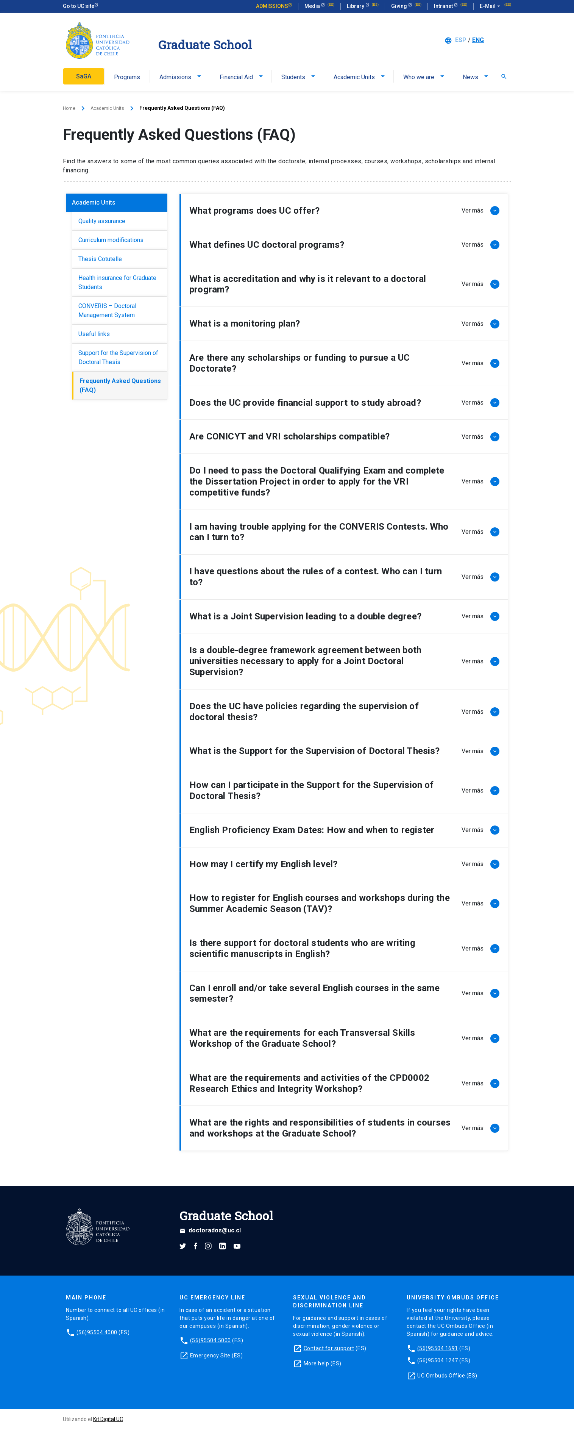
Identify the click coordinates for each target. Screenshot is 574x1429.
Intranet (444, 6)
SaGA (83, 76)
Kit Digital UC (108, 1419)
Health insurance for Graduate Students (117, 282)
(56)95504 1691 (437, 1348)
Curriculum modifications (111, 239)
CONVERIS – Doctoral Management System (107, 310)
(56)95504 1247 (437, 1360)
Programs (127, 77)
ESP (460, 40)
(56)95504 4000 (96, 1332)
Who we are (418, 77)
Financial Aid (236, 77)
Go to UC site (78, 6)
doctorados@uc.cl (210, 1230)
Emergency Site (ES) (216, 1355)
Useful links (94, 333)
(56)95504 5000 (210, 1340)
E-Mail (491, 6)
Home (70, 108)
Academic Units (354, 77)
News (470, 77)
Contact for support (329, 1348)
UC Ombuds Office (441, 1375)
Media (312, 6)
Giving (399, 6)
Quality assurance (101, 220)
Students (293, 77)
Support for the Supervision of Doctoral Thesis (118, 357)
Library (356, 6)
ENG (478, 40)
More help (316, 1363)
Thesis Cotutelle (100, 258)
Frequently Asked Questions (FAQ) (120, 385)
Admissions (272, 6)
